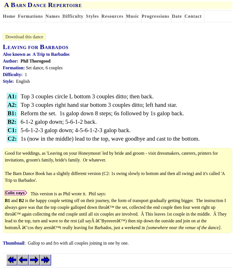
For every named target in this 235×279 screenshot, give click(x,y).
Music (132, 16)
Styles (92, 16)
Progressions (156, 16)
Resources (112, 16)
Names (53, 16)
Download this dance (24, 36)
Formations (30, 16)
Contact (193, 16)
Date (177, 16)
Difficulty (72, 16)
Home (9, 16)
